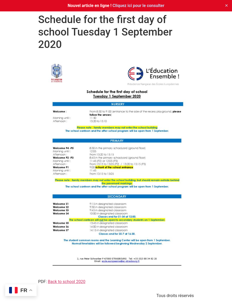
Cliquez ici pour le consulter (139, 5)
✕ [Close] (226, 5)
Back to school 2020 (66, 281)
